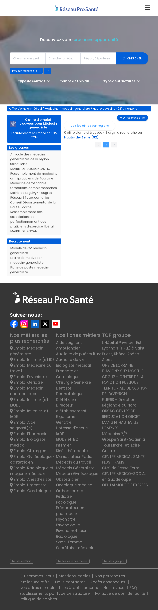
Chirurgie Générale (73, 382)
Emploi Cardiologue (30, 491)
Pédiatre (64, 496)
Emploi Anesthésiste (30, 479)
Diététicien (66, 399)
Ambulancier (68, 348)
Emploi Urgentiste (28, 485)
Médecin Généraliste (75, 468)
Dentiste (64, 388)
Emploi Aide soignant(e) (23, 425)
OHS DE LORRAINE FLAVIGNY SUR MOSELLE (122, 368)
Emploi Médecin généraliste (26, 351)
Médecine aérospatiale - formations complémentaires (33, 185)
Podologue (66, 502)
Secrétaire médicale (75, 548)
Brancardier (67, 371)
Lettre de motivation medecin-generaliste (27, 260)
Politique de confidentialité (120, 593)
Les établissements (80, 587)
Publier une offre (35, 582)
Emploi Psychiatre (28, 377)
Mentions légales (74, 576)
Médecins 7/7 (114, 434)
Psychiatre (66, 519)
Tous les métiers (21, 561)
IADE (60, 434)
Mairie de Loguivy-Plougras (31, 192)
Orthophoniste (69, 491)
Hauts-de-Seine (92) (108, 109)
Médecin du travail (74, 462)
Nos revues (114, 587)
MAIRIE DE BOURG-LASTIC (30, 168)
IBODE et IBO (67, 439)
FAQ (134, 587)
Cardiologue (68, 377)
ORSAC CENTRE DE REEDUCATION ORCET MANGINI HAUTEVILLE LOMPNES (121, 419)
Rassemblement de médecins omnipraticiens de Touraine (33, 176)
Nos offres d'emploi (38, 587)
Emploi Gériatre (26, 382)
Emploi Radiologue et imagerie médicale (32, 471)
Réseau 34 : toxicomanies (30, 197)
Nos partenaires (110, 576)
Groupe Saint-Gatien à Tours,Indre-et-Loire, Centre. (123, 445)
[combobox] (27, 58)
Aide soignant (69, 342)
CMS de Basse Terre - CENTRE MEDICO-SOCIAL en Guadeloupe (124, 473)
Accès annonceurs (108, 582)
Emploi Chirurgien (28, 451)
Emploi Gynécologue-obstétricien (32, 459)
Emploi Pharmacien (30, 434)
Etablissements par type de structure (55, 593)
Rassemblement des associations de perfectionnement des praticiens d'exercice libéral (32, 219)
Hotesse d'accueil (72, 428)
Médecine (52, 109)
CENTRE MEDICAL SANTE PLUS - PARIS (123, 459)
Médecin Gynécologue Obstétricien (77, 476)
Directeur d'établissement (71, 408)
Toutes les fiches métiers (73, 561)
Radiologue (66, 536)
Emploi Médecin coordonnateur (26, 391)
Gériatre (64, 422)
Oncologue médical (74, 485)
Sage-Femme (69, 542)
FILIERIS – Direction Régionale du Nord (119, 402)
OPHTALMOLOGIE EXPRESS (125, 485)
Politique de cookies (38, 599)
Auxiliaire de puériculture (79, 354)
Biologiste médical (73, 365)
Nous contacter (70, 582)
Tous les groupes (114, 561)
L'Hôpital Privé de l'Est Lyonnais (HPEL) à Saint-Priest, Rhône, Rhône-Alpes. (124, 351)
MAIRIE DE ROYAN (23, 231)
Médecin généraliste (76, 109)
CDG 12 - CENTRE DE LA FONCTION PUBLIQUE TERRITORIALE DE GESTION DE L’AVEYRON (124, 385)
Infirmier (63, 445)
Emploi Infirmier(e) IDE (32, 359)
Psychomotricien (71, 530)
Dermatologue (70, 394)
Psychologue (68, 525)
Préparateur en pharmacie (70, 510)
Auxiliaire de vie (70, 359)
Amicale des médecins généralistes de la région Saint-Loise (29, 159)
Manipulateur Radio (74, 456)
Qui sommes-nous (37, 576)
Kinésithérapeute (72, 451)
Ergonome (65, 416)
